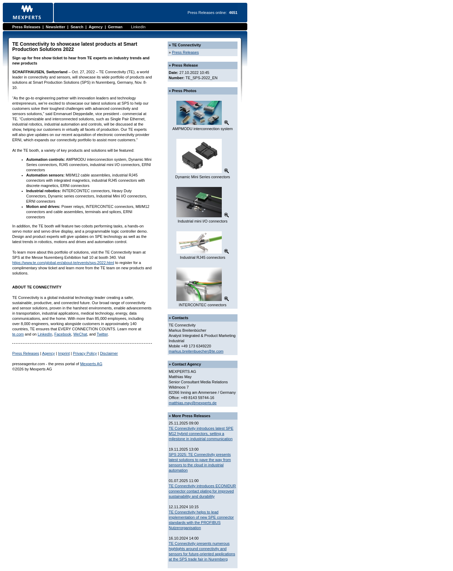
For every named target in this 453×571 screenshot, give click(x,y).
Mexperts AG (91, 364)
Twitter (102, 334)
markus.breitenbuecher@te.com (196, 351)
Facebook (62, 334)
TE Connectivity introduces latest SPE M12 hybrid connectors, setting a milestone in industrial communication (201, 433)
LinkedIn (138, 27)
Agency (96, 27)
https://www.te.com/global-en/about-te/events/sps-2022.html (63, 263)
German (115, 27)
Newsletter (55, 27)
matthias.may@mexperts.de (193, 403)
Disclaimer (109, 353)
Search (77, 27)
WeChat (80, 334)
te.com (18, 334)
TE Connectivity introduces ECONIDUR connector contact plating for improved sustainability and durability (202, 491)
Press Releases (26, 27)
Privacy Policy (85, 353)
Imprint (64, 353)
